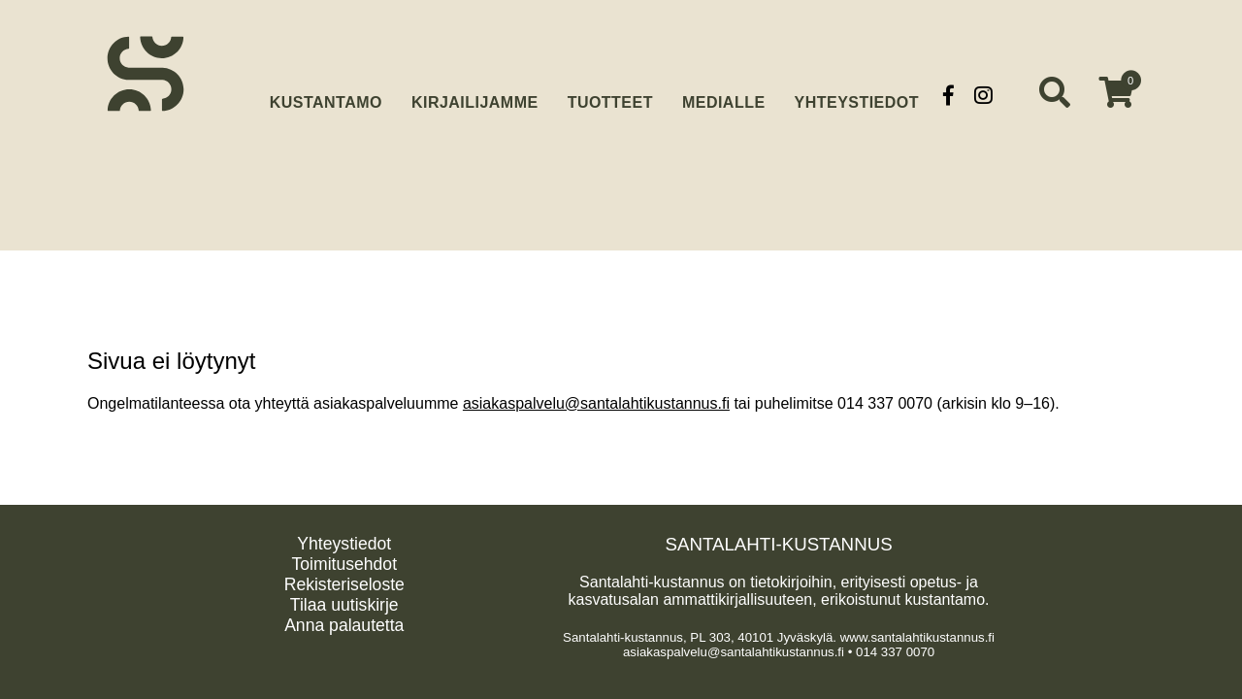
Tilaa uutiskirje (344, 605)
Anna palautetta (344, 625)
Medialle (724, 95)
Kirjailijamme (475, 95)
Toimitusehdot (344, 564)
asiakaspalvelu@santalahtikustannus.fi (596, 403)
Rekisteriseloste (344, 584)
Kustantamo (326, 93)
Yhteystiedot (857, 95)
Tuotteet (610, 95)
